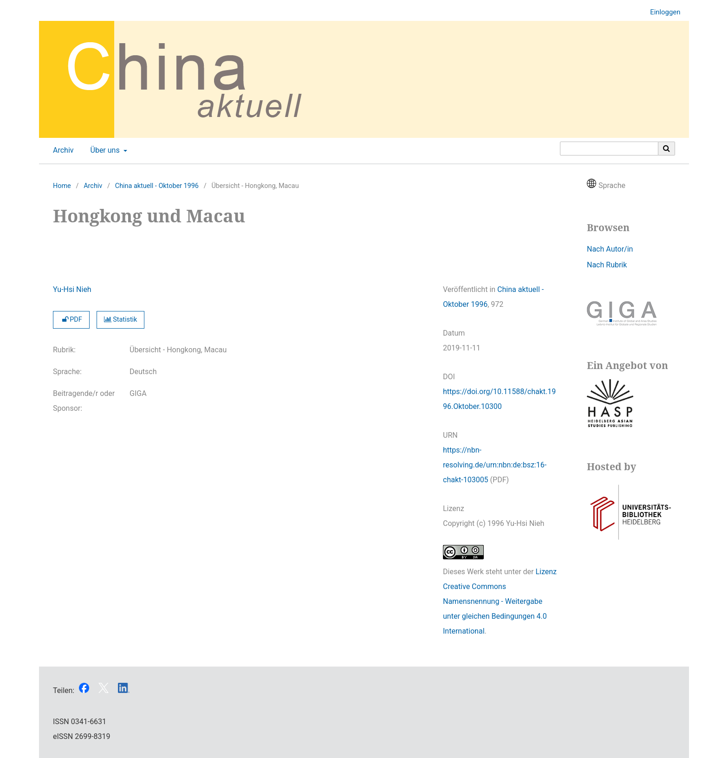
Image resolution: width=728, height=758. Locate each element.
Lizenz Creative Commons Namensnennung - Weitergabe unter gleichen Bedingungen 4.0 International (500, 601)
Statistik (120, 320)
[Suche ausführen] (666, 148)
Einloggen (661, 12)
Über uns (104, 150)
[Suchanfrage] (609, 148)
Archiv (61, 150)
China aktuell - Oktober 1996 (157, 186)
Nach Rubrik (607, 264)
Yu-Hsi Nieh (72, 289)
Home (62, 186)
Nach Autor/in (610, 249)
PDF (71, 320)
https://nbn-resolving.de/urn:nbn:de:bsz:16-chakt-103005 (494, 465)
